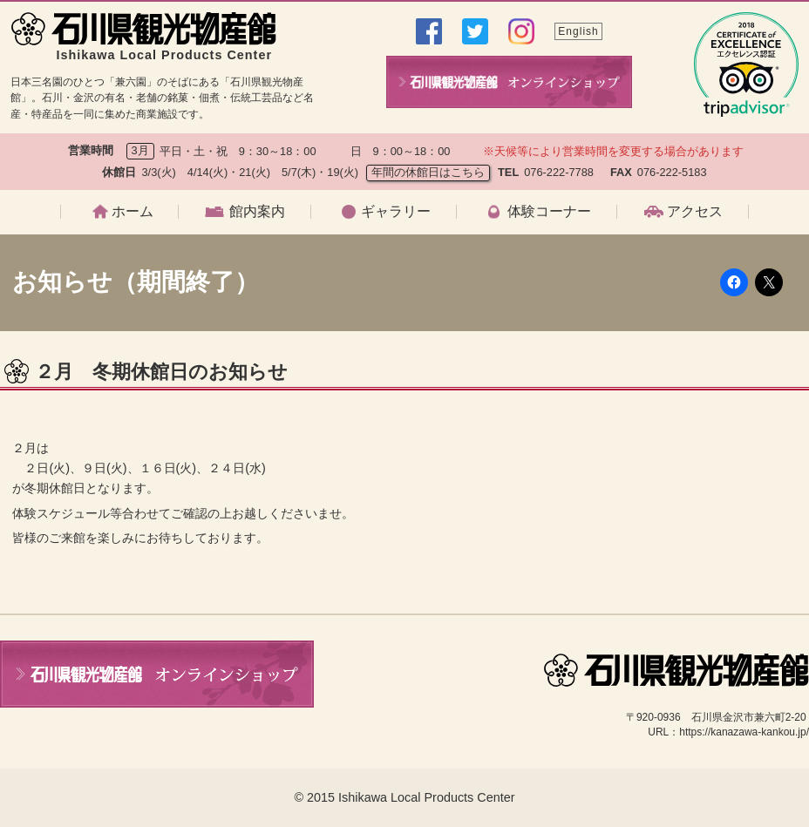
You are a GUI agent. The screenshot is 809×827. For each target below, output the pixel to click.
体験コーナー (549, 212)
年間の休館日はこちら (428, 172)
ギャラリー (396, 212)
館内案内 (257, 212)
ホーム (132, 212)
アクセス (695, 212)
